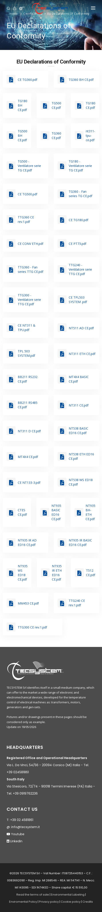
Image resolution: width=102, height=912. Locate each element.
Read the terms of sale (32, 894)
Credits (87, 902)
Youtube (17, 834)
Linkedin (16, 841)
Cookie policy (70, 902)
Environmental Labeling (68, 894)
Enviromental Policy (23, 902)
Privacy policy (49, 902)
